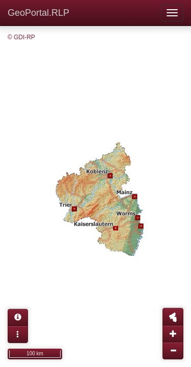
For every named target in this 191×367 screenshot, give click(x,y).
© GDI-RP (21, 37)
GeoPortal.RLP (38, 13)
